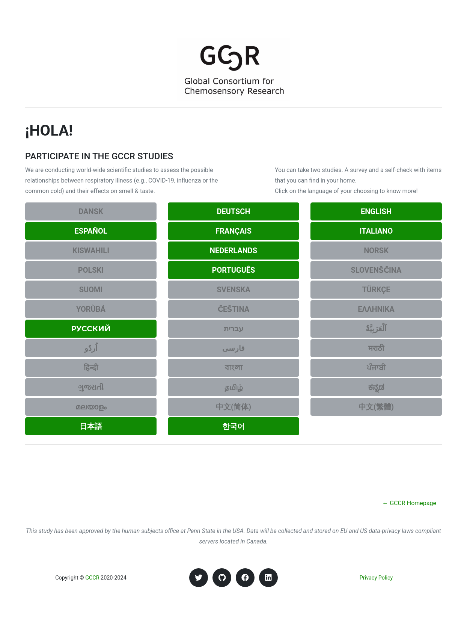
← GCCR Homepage (409, 503)
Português (233, 270)
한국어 (233, 426)
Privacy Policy (376, 577)
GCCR (92, 577)
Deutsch (233, 211)
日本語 (91, 426)
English (376, 211)
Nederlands (233, 250)
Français (233, 230)
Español (90, 230)
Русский (91, 328)
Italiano (376, 230)
